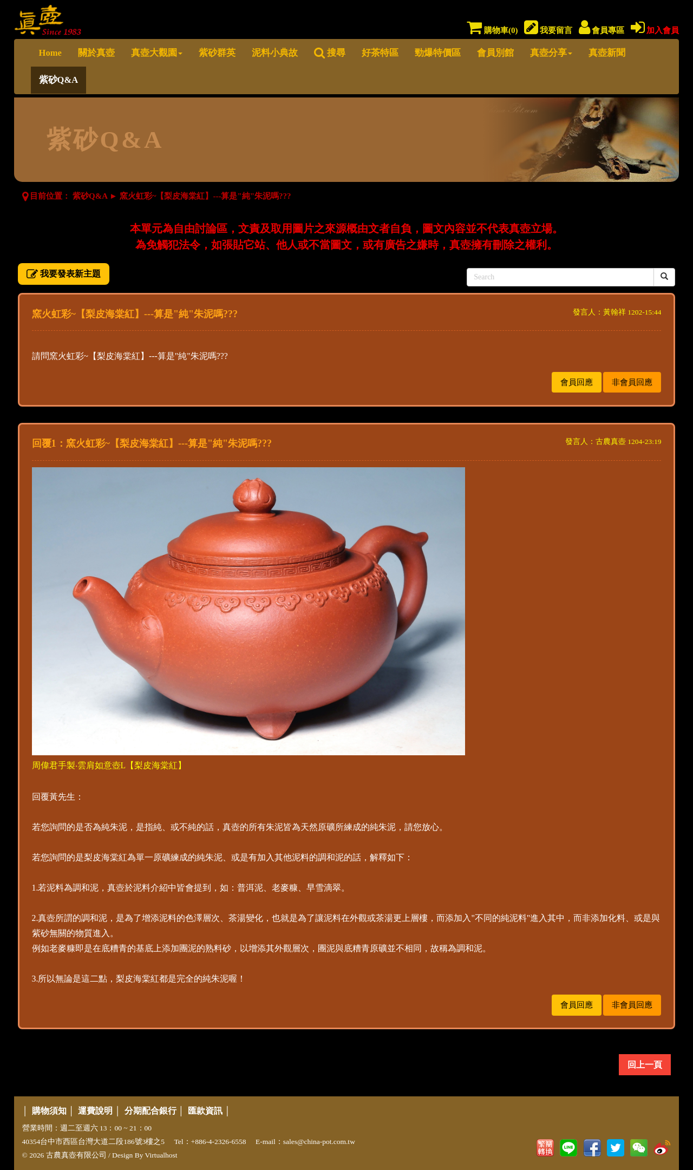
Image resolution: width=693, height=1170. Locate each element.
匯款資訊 (205, 1110)
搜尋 (329, 53)
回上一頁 (644, 1064)
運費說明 (95, 1110)
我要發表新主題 (64, 273)
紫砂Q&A (59, 80)
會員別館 (495, 53)
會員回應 (576, 382)
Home (50, 53)
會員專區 (602, 30)
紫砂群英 (217, 53)
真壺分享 (551, 53)
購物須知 (49, 1110)
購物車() (492, 30)
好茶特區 (380, 53)
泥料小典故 (275, 53)
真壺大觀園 (156, 53)
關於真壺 (96, 53)
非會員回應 (632, 382)
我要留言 (548, 30)
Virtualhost (161, 1155)
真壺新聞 (607, 53)
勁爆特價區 (438, 53)
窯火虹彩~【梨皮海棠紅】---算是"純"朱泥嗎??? (205, 196)
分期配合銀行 (150, 1110)
